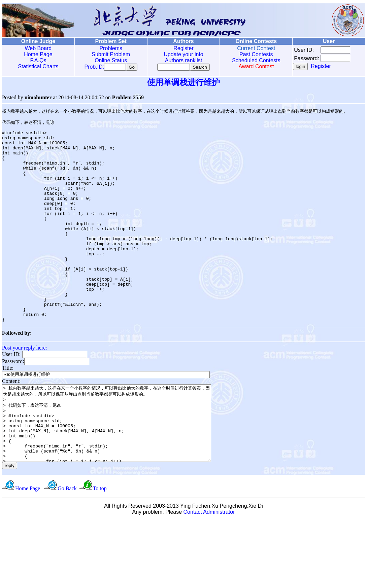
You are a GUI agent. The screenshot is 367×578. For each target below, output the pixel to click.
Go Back (67, 546)
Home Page (38, 54)
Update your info (183, 54)
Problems (110, 48)
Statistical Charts (38, 66)
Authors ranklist (183, 60)
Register (183, 48)
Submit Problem (111, 54)
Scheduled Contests (256, 60)
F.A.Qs (38, 60)
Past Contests (256, 54)
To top (100, 546)
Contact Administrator (209, 569)
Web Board (38, 48)
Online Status (111, 60)
